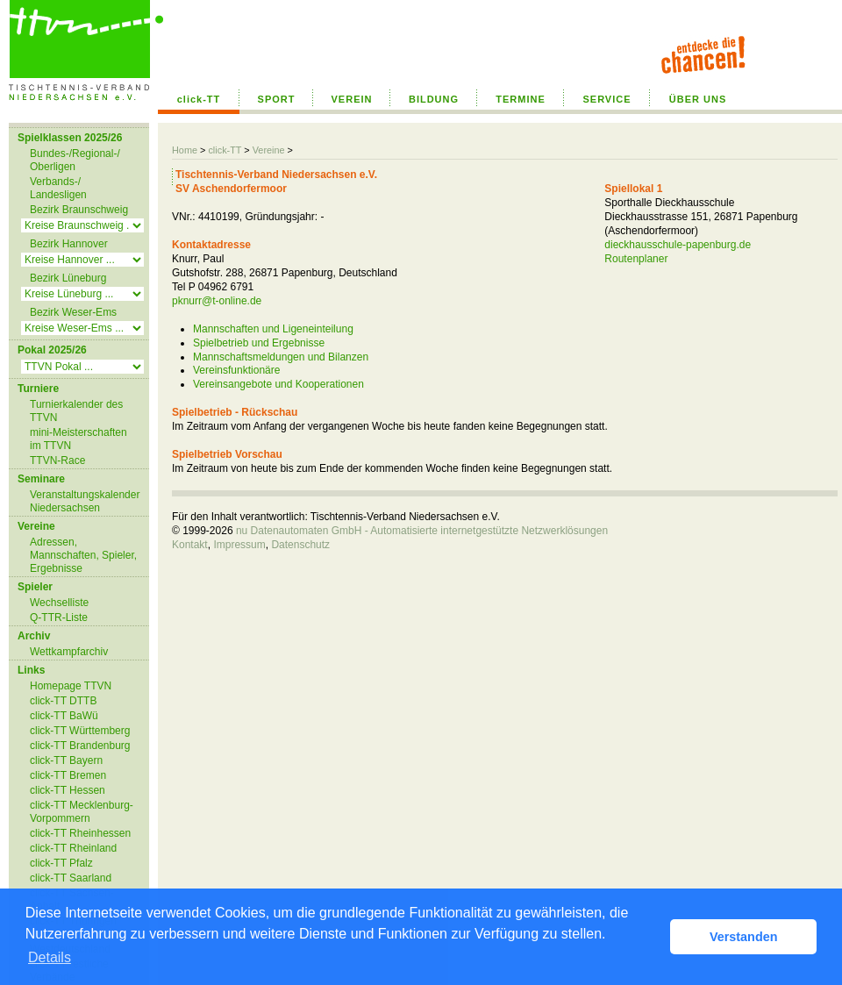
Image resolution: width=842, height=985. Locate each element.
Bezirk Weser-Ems (73, 312)
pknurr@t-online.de (216, 301)
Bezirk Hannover (69, 244)
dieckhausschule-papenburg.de (677, 245)
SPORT (277, 99)
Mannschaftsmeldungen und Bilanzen (280, 357)
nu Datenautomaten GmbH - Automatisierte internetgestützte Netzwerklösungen (422, 531)
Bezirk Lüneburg (68, 278)
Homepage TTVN (70, 686)
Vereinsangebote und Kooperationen (278, 384)
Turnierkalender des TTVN (76, 411)
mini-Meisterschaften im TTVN (78, 439)
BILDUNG (434, 99)
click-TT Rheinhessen (80, 833)
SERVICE (606, 99)
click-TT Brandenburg (80, 745)
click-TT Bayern (66, 760)
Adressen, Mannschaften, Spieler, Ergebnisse (83, 555)
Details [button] (49, 957)
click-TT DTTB (63, 701)
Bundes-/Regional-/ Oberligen (75, 160)
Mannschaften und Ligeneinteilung (273, 329)
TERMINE (521, 99)
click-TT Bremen (68, 775)
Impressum (239, 545)
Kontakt (190, 545)
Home (184, 150)
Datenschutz (300, 545)
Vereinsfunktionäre (236, 370)
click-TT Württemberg (80, 730)
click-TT (199, 99)
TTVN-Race (57, 460)
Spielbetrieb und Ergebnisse (259, 343)
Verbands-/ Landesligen (58, 188)
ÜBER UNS (697, 99)
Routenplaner (635, 259)
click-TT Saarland (70, 878)
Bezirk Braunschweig (79, 209)
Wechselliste (59, 602)
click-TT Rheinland (73, 848)
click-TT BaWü (64, 716)
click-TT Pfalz (61, 863)
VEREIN (352, 99)
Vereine (269, 150)
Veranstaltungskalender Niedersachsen (84, 501)
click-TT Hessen (67, 790)
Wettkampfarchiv (69, 652)
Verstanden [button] (744, 937)
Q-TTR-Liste (59, 617)
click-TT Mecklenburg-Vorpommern (81, 811)
